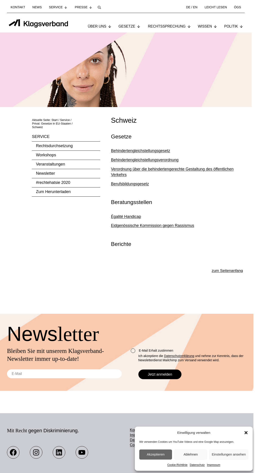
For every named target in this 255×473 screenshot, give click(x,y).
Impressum (213, 465)
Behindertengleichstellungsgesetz (140, 162)
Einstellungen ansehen (229, 454)
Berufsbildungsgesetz (130, 195)
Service (41, 148)
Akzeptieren (155, 454)
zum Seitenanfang (227, 282)
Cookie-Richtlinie (177, 465)
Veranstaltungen (50, 176)
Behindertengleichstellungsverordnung (145, 171)
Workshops (46, 166)
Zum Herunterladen (53, 203)
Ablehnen (190, 454)
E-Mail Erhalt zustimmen (152, 351)
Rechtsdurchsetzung (54, 157)
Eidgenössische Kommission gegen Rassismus (152, 237)
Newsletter (45, 185)
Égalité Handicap (126, 228)
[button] (246, 432)
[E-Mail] (64, 374)
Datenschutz (197, 465)
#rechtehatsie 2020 (53, 194)
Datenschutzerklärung (179, 356)
